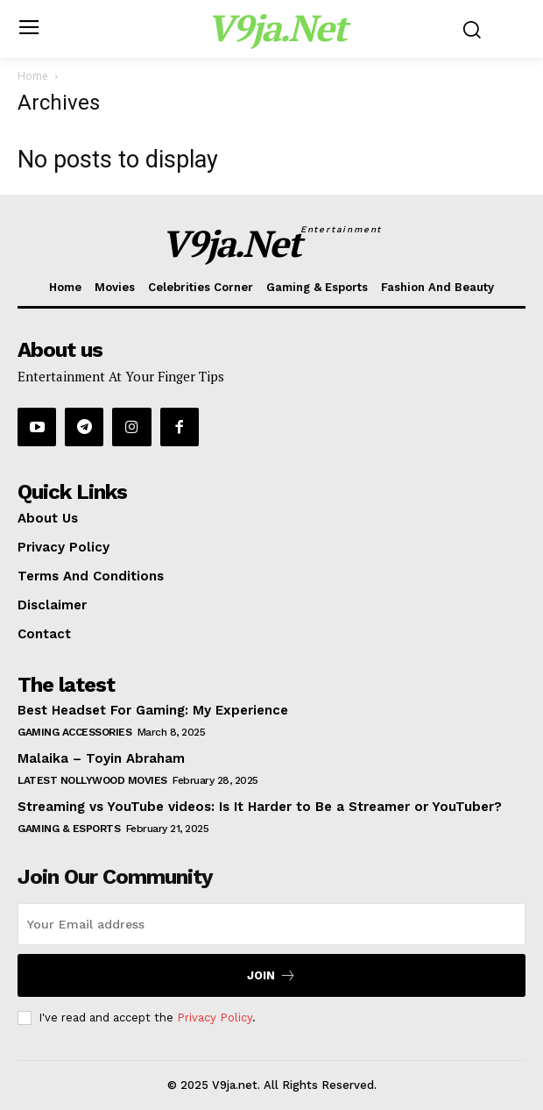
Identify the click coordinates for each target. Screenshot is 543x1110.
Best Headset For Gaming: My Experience (153, 710)
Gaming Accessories (74, 732)
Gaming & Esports (69, 828)
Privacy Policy (214, 1017)
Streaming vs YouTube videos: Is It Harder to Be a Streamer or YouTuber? (260, 807)
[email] (271, 924)
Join (271, 975)
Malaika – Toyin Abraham (101, 758)
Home (33, 75)
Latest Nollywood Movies (92, 780)
